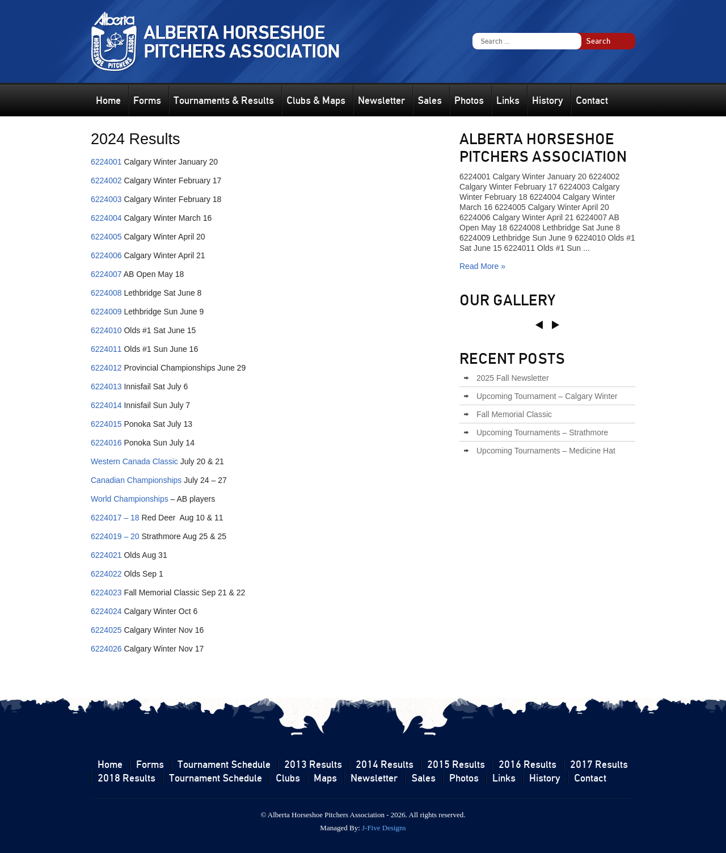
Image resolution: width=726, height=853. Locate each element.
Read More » (482, 266)
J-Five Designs (384, 827)
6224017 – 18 (115, 517)
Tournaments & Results (224, 100)
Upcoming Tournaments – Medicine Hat (545, 450)
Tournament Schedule (224, 764)
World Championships (129, 498)
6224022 (106, 573)
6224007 (106, 274)
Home (108, 100)
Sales (429, 100)
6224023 (106, 592)
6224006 (106, 255)
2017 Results (599, 764)
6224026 (106, 648)
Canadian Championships (136, 480)
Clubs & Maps (315, 100)
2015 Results (456, 764)
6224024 (106, 611)
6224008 (106, 292)
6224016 (106, 442)
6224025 (106, 630)
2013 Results (313, 764)
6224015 (106, 423)
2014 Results (384, 764)
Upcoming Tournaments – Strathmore (542, 432)
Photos (469, 100)
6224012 (106, 367)
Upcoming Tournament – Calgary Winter (547, 396)
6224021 (106, 555)
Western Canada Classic (134, 461)
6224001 (106, 161)
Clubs (288, 778)
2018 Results (126, 778)
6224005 (106, 236)
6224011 (106, 349)
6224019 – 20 (115, 536)
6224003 (106, 199)
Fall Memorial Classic (514, 414)
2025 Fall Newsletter (512, 378)
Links (508, 100)
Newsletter (381, 100)
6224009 (106, 311)
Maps (325, 778)
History (547, 100)
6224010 (106, 330)
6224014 (106, 405)
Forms (147, 100)
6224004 (106, 217)
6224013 (106, 386)
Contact (592, 100)
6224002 (106, 180)
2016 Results (527, 764)
